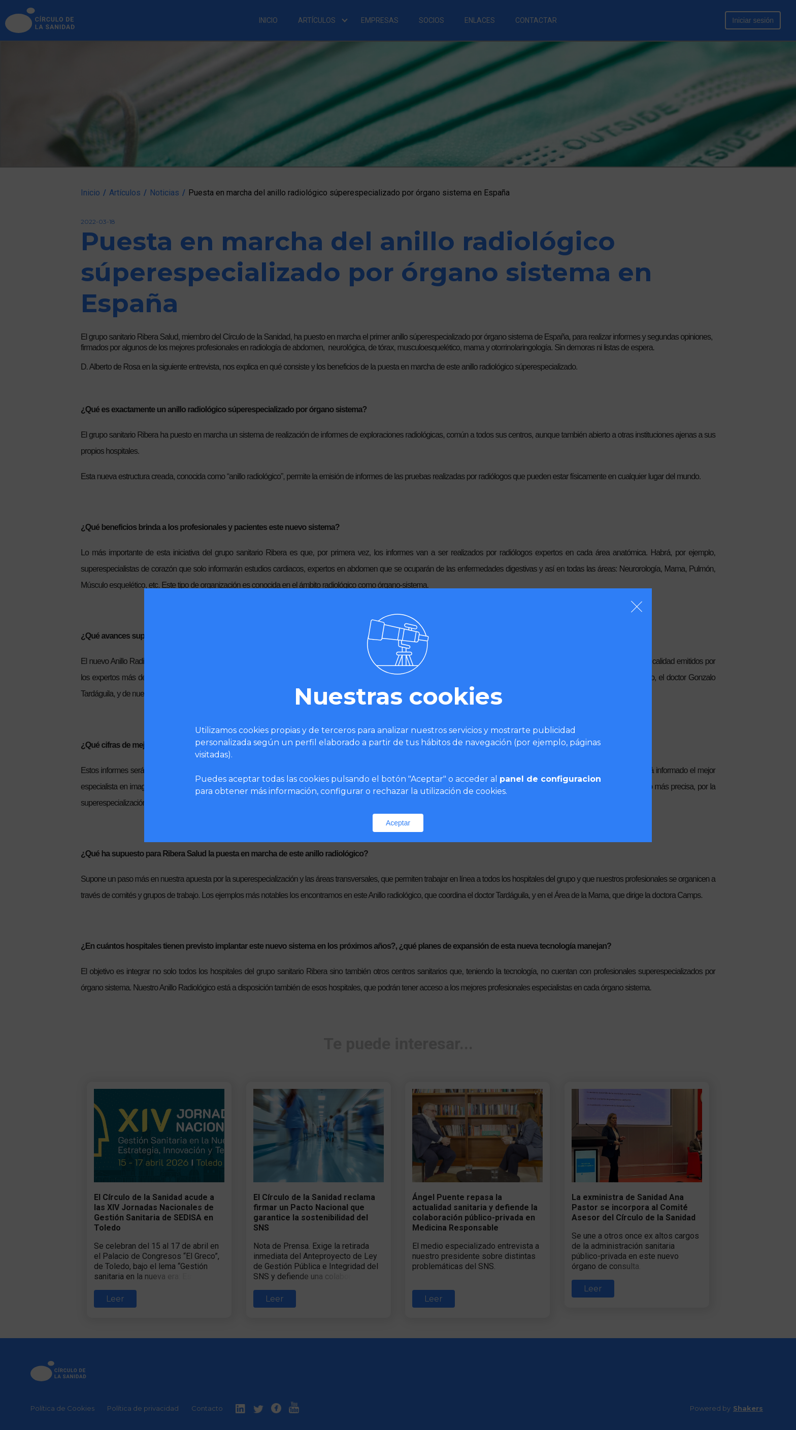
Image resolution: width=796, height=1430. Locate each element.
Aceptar (398, 823)
